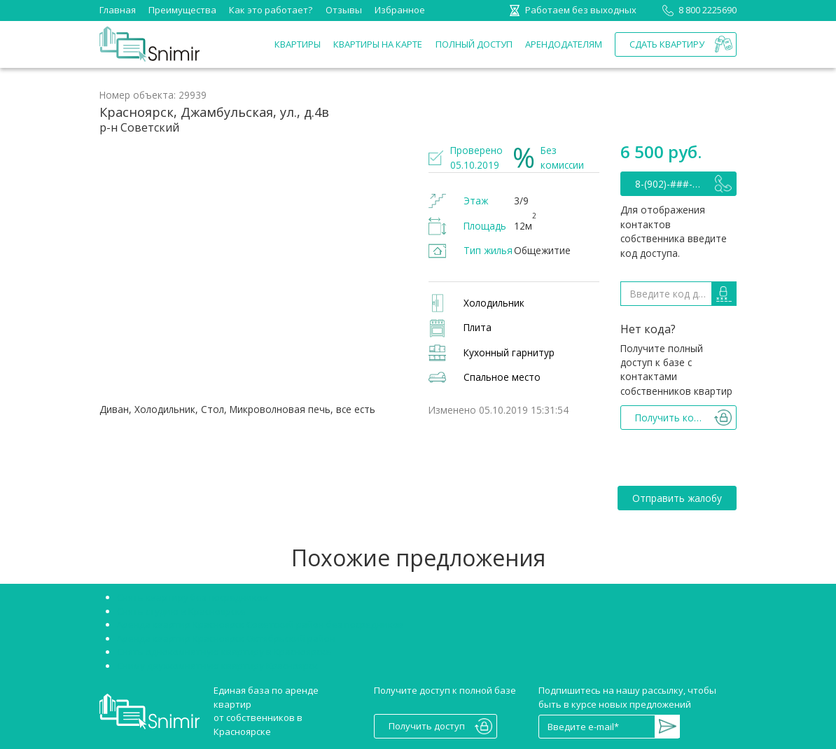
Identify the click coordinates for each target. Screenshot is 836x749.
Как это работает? (270, 10)
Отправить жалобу (677, 498)
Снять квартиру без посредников (192, 597)
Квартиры (297, 44)
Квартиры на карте (377, 44)
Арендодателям (563, 44)
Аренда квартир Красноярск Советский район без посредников (260, 624)
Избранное (400, 10)
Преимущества (182, 10)
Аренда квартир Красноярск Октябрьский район (226, 638)
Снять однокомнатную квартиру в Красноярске (224, 651)
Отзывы (344, 10)
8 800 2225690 (697, 10)
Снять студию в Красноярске (181, 611)
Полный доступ (474, 44)
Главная (117, 10)
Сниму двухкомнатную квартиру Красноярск (217, 665)
